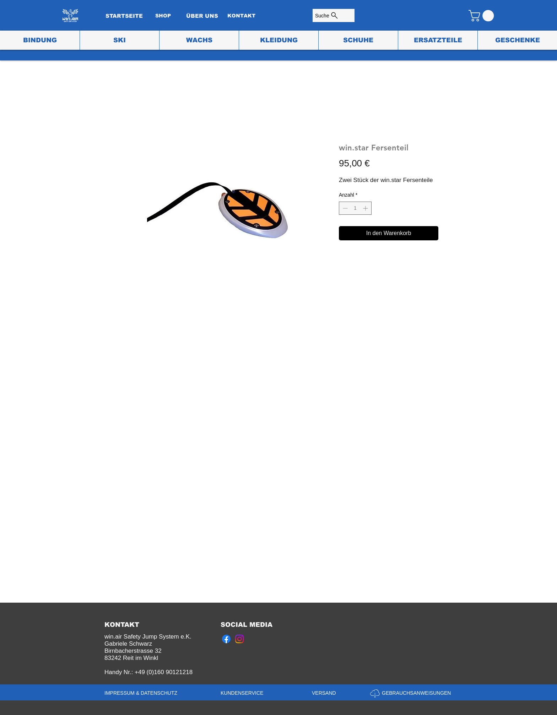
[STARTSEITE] (124, 15)
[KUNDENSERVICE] (244, 693)
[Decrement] (344, 208)
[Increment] (366, 208)
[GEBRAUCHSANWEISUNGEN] (417, 693)
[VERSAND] (326, 693)
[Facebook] (226, 639)
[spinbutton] (355, 208)
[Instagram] (239, 639)
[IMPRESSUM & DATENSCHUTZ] (142, 693)
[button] (483, 15)
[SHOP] (163, 15)
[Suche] (334, 15)
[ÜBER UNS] (202, 15)
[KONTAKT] (241, 15)
